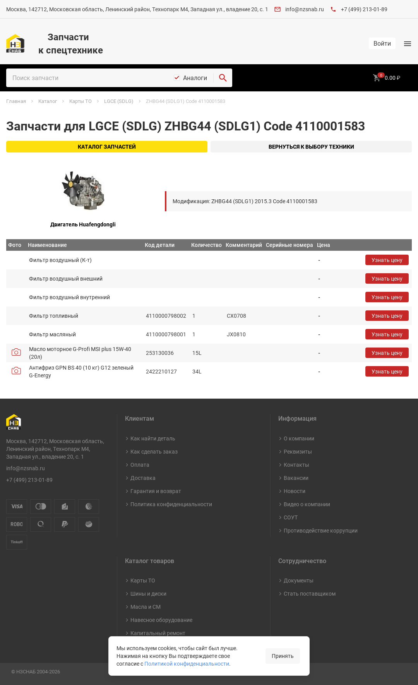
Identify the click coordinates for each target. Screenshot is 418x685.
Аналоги (195, 78)
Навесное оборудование (161, 619)
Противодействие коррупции (321, 530)
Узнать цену (387, 260)
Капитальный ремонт (157, 633)
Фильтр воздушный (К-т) (60, 260)
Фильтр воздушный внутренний (69, 297)
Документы (299, 580)
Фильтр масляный (52, 334)
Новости (294, 491)
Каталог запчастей (107, 146)
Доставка (143, 477)
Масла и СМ (145, 606)
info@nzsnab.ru (304, 9)
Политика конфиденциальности (171, 504)
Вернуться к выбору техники (311, 146)
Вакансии (296, 477)
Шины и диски (148, 593)
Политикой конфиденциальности (186, 663)
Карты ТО (142, 580)
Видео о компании (307, 504)
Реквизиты (298, 451)
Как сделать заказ (154, 451)
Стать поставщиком (310, 593)
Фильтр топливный (53, 315)
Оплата (139, 464)
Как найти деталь (152, 438)
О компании (299, 438)
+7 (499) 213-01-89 (364, 9)
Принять (283, 655)
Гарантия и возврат (155, 491)
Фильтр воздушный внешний (66, 278)
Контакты (296, 464)
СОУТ (291, 517)
